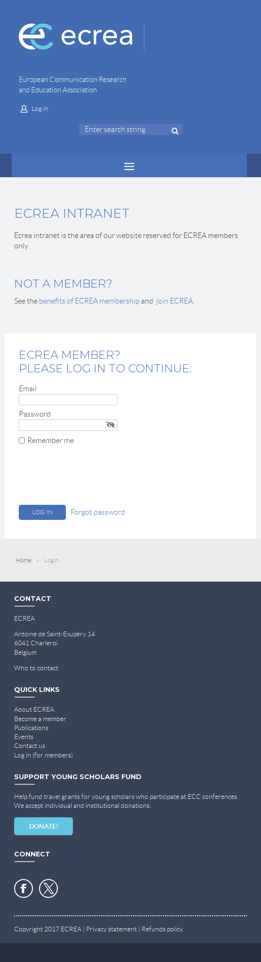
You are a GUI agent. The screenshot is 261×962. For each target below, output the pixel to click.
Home (24, 560)
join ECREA (174, 301)
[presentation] (90, 477)
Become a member (40, 719)
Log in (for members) (43, 755)
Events (23, 736)
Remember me (50, 440)
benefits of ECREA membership (89, 301)
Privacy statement (111, 929)
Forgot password (98, 512)
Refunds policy (162, 929)
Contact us (29, 745)
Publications (31, 728)
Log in (40, 108)
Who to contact (36, 668)
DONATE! (43, 826)
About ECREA (34, 709)
